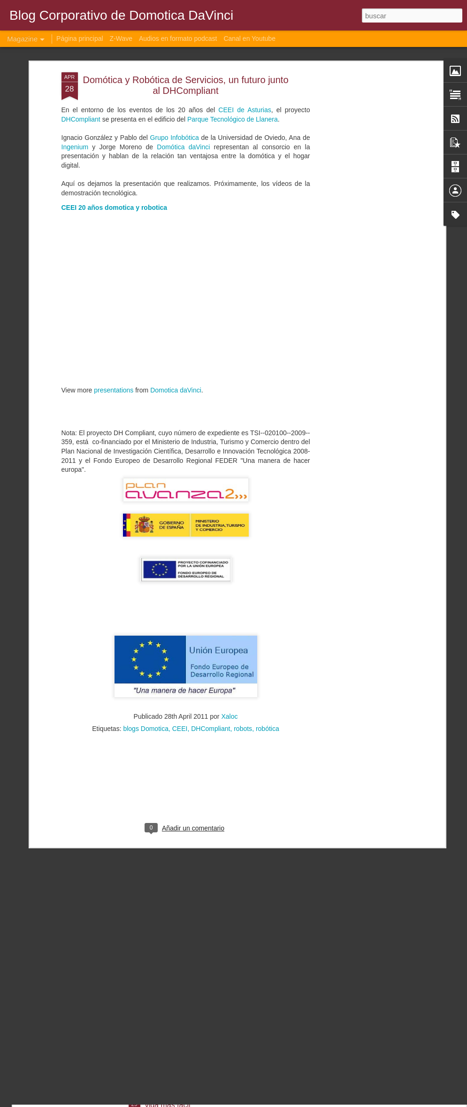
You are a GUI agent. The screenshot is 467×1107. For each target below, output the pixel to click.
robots (243, 651)
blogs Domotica (145, 651)
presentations (113, 313)
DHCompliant (210, 651)
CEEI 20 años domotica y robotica (114, 130)
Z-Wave (121, 38)
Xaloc (229, 639)
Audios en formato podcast (178, 38)
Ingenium (75, 69)
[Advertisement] (362, 143)
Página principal (79, 38)
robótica (267, 651)
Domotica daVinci (175, 313)
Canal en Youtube (249, 38)
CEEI (180, 651)
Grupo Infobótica (174, 60)
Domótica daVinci (183, 69)
